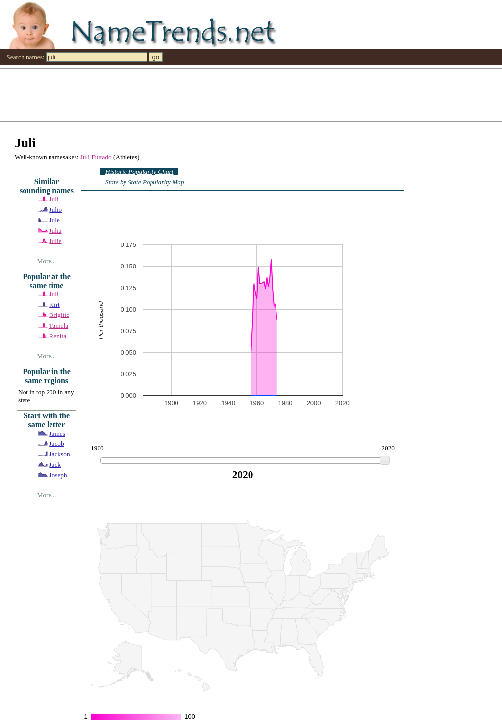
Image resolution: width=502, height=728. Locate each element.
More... (46, 261)
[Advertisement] (251, 95)
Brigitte (59, 314)
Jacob (56, 443)
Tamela (58, 325)
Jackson (59, 454)
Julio (55, 209)
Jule (54, 220)
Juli (53, 199)
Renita (57, 336)
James (57, 433)
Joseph (58, 475)
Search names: (25, 57)
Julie (55, 240)
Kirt (54, 304)
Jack (55, 464)
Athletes (126, 157)
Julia (55, 230)
